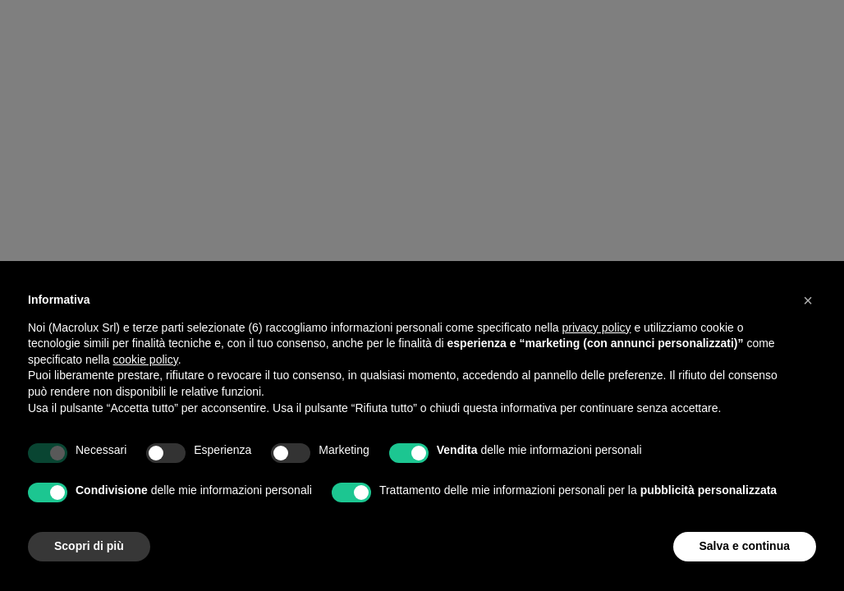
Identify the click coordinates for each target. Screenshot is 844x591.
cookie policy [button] (145, 359)
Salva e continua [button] (745, 545)
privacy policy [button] (596, 327)
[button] (808, 300)
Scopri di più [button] (89, 545)
